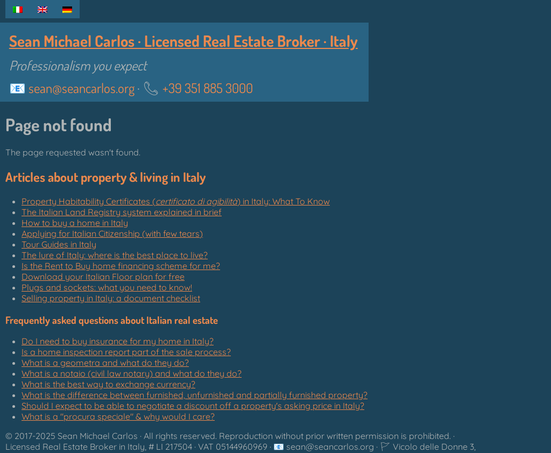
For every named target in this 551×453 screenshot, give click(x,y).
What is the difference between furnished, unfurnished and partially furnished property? (195, 395)
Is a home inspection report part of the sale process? (126, 351)
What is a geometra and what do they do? (105, 362)
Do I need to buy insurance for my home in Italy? (118, 341)
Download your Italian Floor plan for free (103, 276)
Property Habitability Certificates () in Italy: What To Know (176, 201)
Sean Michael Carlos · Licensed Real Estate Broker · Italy (183, 41)
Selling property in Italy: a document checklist (111, 298)
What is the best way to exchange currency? (108, 384)
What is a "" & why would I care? (118, 416)
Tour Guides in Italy (59, 244)
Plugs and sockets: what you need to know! (107, 287)
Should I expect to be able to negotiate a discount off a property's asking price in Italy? (193, 405)
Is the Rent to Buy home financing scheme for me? (121, 265)
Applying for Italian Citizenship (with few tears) (112, 233)
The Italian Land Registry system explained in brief (122, 212)
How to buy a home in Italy (75, 222)
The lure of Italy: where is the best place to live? (115, 255)
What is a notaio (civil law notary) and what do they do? (132, 373)
